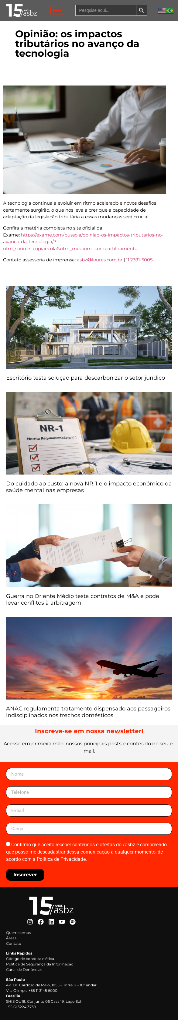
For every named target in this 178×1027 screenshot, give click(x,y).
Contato (13, 950)
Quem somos (18, 939)
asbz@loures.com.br (99, 266)
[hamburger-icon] (57, 10)
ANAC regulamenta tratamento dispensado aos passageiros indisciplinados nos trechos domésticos (88, 719)
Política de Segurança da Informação (40, 971)
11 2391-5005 (139, 266)
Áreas (11, 945)
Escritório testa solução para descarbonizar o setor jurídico (86, 384)
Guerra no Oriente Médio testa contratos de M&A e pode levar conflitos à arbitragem (82, 606)
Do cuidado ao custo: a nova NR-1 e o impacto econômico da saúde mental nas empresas (89, 494)
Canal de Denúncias (24, 976)
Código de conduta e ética (30, 965)
